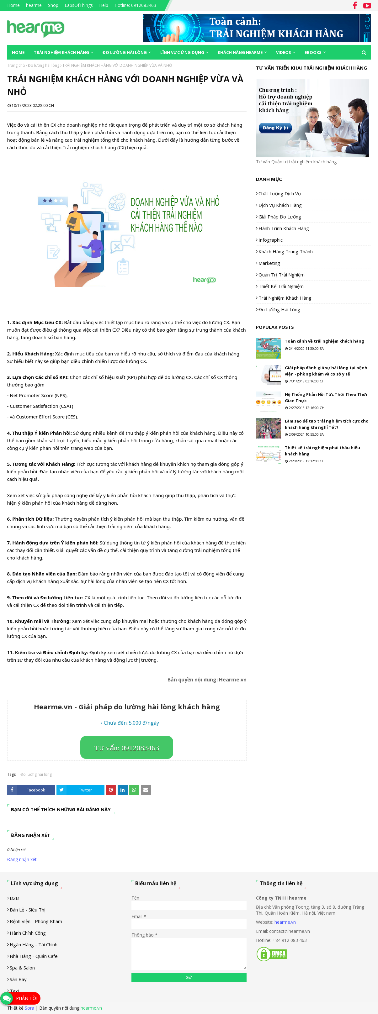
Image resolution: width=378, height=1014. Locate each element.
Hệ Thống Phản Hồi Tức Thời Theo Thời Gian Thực (326, 397)
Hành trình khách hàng (283, 228)
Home (13, 5)
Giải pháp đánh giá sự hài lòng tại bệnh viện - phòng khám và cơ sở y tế (326, 371)
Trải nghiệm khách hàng (284, 298)
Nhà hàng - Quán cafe (34, 956)
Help (103, 5)
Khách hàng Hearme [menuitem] (240, 52)
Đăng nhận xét (22, 859)
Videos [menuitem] (283, 52)
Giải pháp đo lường (279, 216)
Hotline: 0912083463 (135, 5)
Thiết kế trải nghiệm (281, 286)
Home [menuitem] (18, 52)
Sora (29, 1008)
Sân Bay (18, 979)
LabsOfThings (79, 5)
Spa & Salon (22, 967)
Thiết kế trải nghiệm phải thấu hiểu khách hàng (322, 451)
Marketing (269, 263)
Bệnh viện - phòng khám (36, 921)
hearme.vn (285, 922)
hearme (34, 5)
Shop (53, 5)
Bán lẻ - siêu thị (27, 909)
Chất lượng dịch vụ (279, 193)
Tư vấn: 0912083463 (126, 748)
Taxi (14, 991)
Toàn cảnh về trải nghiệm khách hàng (324, 341)
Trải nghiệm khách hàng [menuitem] (61, 52)
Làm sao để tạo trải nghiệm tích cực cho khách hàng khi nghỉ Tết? (327, 424)
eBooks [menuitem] (313, 52)
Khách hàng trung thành (285, 251)
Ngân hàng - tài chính (33, 944)
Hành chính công (28, 933)
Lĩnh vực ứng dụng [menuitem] (182, 52)
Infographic (270, 240)
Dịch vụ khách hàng (280, 205)
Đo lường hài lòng (43, 65)
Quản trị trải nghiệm (281, 274)
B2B (14, 898)
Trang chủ (16, 65)
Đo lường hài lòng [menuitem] (125, 52)
